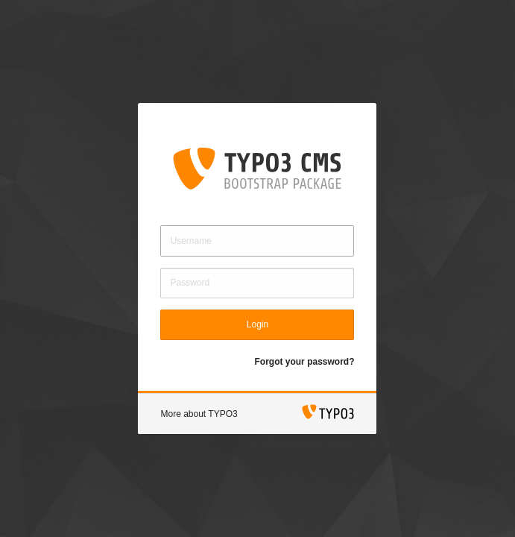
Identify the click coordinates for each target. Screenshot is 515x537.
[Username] (257, 240)
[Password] (257, 283)
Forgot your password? (304, 362)
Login (257, 324)
